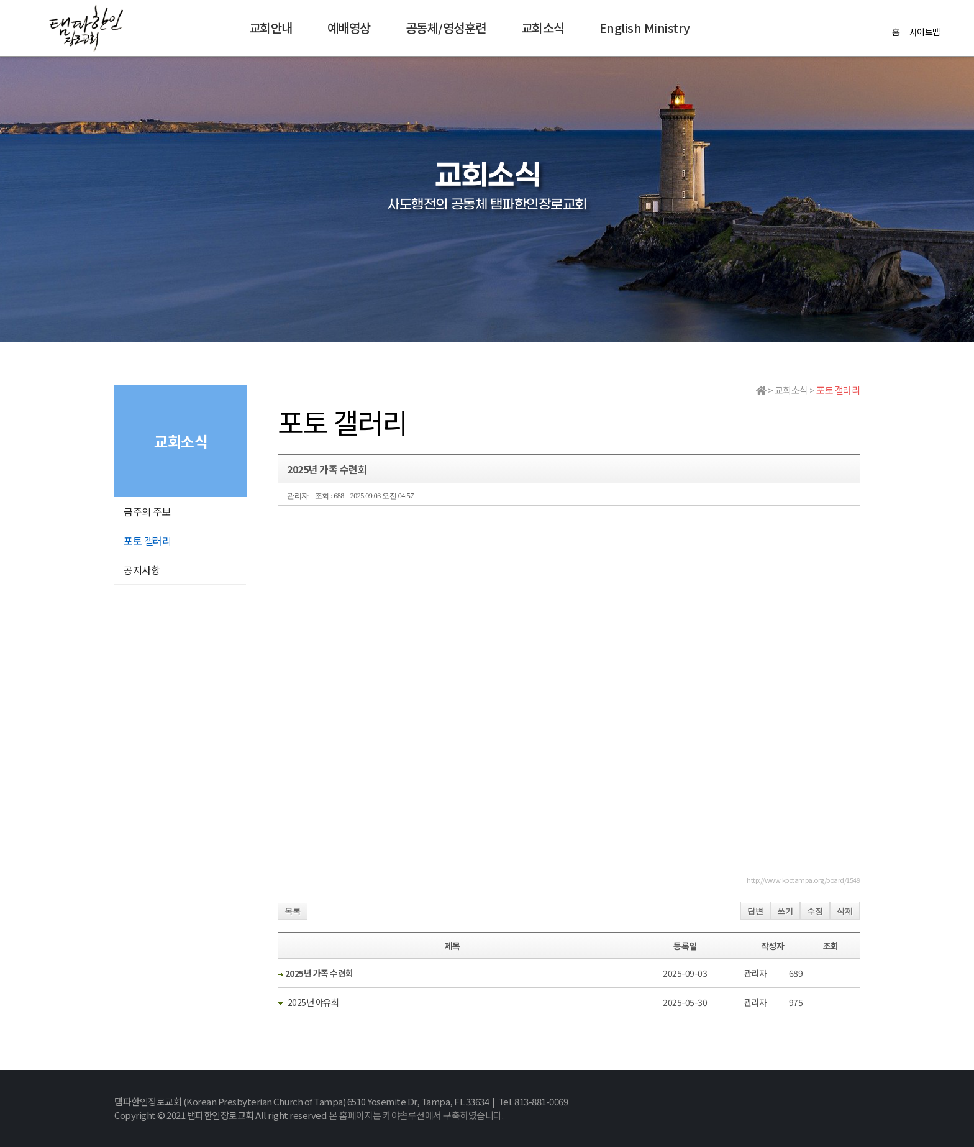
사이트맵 (924, 31)
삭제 (845, 911)
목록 (292, 911)
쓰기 (785, 911)
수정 (815, 911)
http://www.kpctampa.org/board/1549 (803, 880)
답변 (755, 911)
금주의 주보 (147, 511)
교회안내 (271, 28)
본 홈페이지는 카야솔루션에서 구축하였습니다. (416, 1115)
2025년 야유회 (313, 1002)
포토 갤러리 (147, 540)
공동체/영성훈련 (446, 28)
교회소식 (543, 28)
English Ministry (644, 28)
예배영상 (349, 28)
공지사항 (142, 569)
